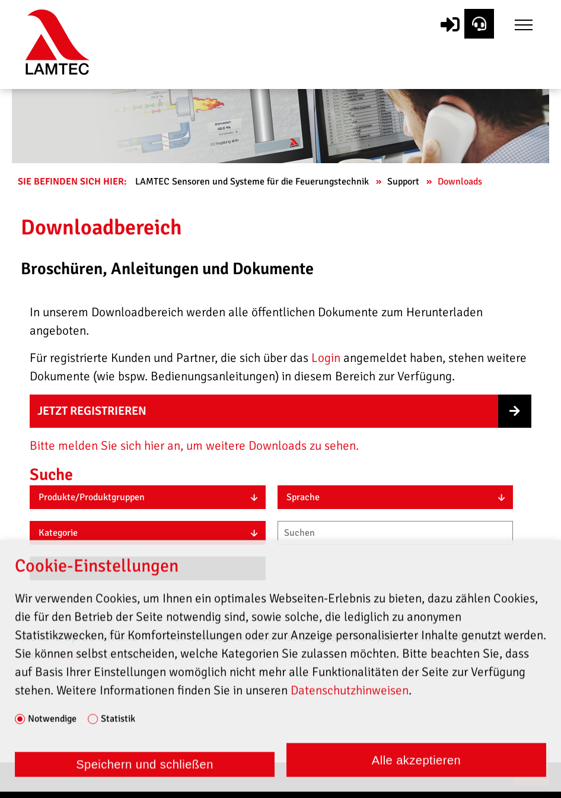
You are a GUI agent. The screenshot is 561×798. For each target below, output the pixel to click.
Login (325, 357)
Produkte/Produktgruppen (92, 497)
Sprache (303, 497)
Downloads (461, 181)
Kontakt (62, 655)
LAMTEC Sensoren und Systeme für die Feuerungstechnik (253, 181)
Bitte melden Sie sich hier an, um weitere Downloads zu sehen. (194, 445)
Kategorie (58, 533)
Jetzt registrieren (91, 410)
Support (404, 181)
